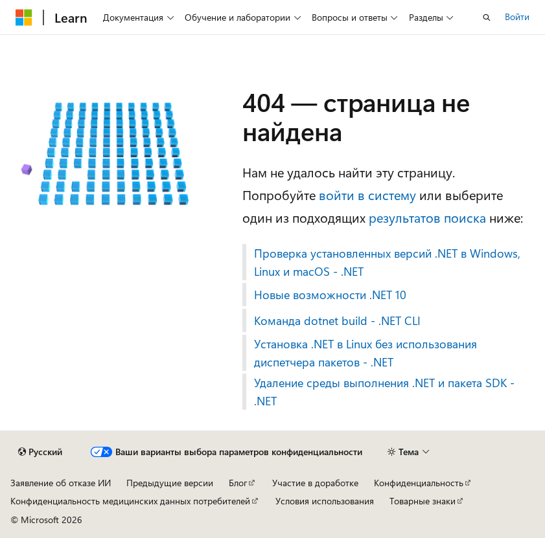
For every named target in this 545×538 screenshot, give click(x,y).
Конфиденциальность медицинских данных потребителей (130, 501)
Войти (517, 16)
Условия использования (324, 501)
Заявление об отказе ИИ (60, 482)
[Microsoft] (24, 17)
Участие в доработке (315, 482)
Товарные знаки (422, 501)
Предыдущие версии (169, 482)
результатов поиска (427, 217)
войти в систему (367, 194)
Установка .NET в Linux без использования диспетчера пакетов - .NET (365, 353)
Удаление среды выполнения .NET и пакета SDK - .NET (384, 392)
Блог (238, 482)
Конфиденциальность (418, 482)
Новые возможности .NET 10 (330, 294)
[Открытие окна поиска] (487, 17)
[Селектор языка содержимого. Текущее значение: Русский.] (40, 452)
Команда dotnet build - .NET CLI (337, 320)
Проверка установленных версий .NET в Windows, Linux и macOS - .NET (387, 262)
